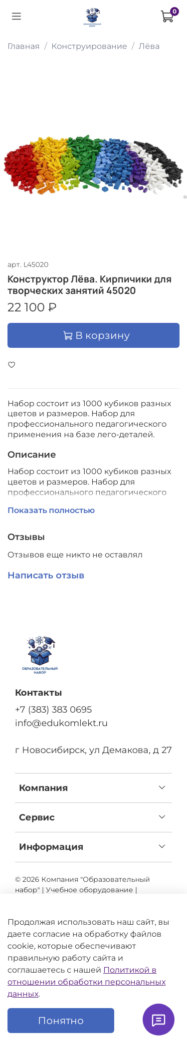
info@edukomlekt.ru (61, 723)
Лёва (149, 46)
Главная (23, 46)
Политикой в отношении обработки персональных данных (86, 982)
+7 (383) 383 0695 (53, 709)
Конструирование (89, 46)
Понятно (61, 1021)
